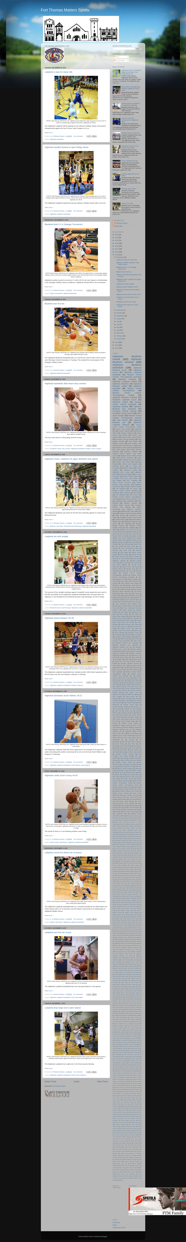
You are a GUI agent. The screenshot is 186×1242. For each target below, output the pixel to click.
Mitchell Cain (121, 1048)
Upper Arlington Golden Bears (133, 1157)
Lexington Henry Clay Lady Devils (132, 1013)
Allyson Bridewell (117, 826)
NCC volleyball (132, 480)
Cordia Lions (129, 711)
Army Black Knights (128, 620)
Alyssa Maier (116, 620)
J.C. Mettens (116, 972)
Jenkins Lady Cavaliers (130, 464)
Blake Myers (116, 844)
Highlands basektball (119, 653)
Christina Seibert (129, 869)
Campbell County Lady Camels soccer (128, 859)
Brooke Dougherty (134, 853)
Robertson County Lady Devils (121, 1122)
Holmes (126, 968)
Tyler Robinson (122, 690)
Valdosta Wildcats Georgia (129, 1159)
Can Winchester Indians (135, 861)
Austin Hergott (129, 622)
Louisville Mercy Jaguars (119, 1030)
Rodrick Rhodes (135, 1122)
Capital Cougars (119, 863)
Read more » (49, 132)
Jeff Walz (125, 742)
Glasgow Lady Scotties (121, 918)
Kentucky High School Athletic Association (128, 999)
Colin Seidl (136, 558)
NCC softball (124, 536)
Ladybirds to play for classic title (58, 72)
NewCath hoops (130, 1071)
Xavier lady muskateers (128, 1174)
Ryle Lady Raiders (119, 449)
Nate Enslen (116, 779)
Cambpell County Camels (119, 857)
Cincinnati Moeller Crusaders (132, 635)
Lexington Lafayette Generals (129, 663)
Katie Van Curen (120, 661)
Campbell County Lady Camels (60, 448)
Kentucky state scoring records (121, 1001)
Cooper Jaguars (124, 431)
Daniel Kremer (135, 888)
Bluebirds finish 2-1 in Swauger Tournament (64, 224)
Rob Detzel (136, 1120)
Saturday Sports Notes (129, 189)
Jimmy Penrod (119, 744)
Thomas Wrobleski (130, 688)
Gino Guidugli (137, 916)
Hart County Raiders (119, 931)
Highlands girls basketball (125, 501)
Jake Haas (125, 976)
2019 (116, 243)
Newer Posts (50, 1081)
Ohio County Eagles (118, 1097)
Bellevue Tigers (128, 468)
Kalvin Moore (137, 659)
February (120, 336)
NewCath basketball (118, 1069)
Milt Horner (133, 1046)
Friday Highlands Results (130, 161)
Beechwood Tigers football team (121, 838)
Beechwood (136, 836)
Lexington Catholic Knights (132, 486)
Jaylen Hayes (131, 546)
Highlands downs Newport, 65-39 (59, 618)
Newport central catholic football (130, 456)
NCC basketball (117, 672)
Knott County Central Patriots (133, 1003)
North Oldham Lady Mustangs (121, 1093)
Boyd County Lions (120, 542)
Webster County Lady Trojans (130, 811)
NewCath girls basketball (132, 1069)
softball (119, 1180)
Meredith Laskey (124, 770)
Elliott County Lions (118, 900)
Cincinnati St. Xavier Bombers (121, 558)
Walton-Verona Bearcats (124, 458)
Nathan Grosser (128, 779)
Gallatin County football (130, 723)
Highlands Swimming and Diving (129, 651)
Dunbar (114, 898)
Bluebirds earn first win (55, 304)
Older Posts (102, 1081)
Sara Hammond (127, 1130)
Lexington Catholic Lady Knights (131, 752)
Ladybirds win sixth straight (56, 536)
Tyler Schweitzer (128, 809)
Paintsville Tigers (128, 1102)
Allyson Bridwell (129, 826)
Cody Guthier (122, 879)
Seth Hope (116, 684)
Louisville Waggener (125, 1032)
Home (76, 1081)
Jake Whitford (131, 978)
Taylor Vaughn (125, 805)
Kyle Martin (123, 750)
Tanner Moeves (117, 688)
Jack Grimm (125, 972)
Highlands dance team (133, 964)
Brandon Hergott (134, 556)
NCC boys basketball (119, 777)
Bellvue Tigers (132, 840)
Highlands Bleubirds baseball (133, 941)
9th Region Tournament (133, 816)
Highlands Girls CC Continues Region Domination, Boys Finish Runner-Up (131, 72)
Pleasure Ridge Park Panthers (121, 1110)
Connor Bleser (117, 883)
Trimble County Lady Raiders (131, 1149)
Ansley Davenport (136, 587)
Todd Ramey (135, 805)
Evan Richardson (123, 904)
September (120, 316)
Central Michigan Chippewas (121, 707)
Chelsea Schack (137, 867)
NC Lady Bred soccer (130, 1054)
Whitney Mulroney (130, 1169)
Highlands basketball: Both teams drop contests (65, 383)
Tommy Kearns (117, 807)
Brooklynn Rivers (133, 633)
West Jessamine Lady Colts (126, 1167)
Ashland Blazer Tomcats (121, 505)
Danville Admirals (117, 890)
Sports (115, 1225)
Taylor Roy (115, 1145)
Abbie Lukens (130, 696)
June (118, 324)
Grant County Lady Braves (58, 842)
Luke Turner (132, 534)
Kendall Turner (131, 748)
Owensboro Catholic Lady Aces (129, 795)
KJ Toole (125, 993)
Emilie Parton (117, 595)
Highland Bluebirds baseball (126, 939)
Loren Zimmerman (121, 604)
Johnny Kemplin (131, 986)
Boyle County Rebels (129, 702)
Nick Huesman (118, 1089)
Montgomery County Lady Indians (132, 1050)
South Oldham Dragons (124, 1137)
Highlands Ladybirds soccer (125, 400)
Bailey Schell (126, 834)
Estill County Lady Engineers (121, 719)
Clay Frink (118, 711)
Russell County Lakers (129, 1126)
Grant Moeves (132, 922)
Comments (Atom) (60, 1086)
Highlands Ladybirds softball (125, 381)
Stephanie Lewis (118, 585)
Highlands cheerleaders (119, 964)
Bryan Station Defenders (123, 591)
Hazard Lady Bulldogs (118, 933)
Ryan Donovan (123, 1128)
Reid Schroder (131, 1118)
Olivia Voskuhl (131, 1097)
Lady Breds (130, 1005)
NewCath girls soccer (118, 1071)
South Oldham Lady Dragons (80, 765)
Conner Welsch (122, 881)
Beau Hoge (138, 540)
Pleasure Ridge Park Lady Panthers (130, 1108)
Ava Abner (118, 589)
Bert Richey (122, 842)
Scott (138, 1132)
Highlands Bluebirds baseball (127, 360)
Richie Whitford (125, 1120)
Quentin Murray (117, 797)
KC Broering (126, 990)
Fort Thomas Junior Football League (124, 721)
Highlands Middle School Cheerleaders (123, 960)
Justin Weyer (116, 990)
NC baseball (120, 488)
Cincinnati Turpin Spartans (122, 877)
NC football (126, 1056)
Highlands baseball (120, 407)
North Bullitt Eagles (118, 1091)
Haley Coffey (137, 544)
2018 (116, 246)
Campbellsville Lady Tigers (120, 861)
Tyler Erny (115, 1151)
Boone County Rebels (130, 476)
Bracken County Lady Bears (129, 628)
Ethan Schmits (132, 902)
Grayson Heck (135, 639)
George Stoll (129, 916)
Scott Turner (135, 682)
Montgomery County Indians (130, 774)
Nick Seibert (124, 612)
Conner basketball (134, 881)
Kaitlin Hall (128, 659)
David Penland (123, 715)
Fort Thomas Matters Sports (65, 10)
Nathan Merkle (127, 610)
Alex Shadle (129, 820)
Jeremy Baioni (132, 984)
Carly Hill (136, 863)
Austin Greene (125, 832)
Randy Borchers (135, 1116)
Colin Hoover (132, 879)
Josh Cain (122, 534)
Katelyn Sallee (135, 994)
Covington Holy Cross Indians (131, 460)
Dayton (137, 892)
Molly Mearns (131, 1048)
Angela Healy (135, 698)
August (119, 318)
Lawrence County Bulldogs (120, 1009)
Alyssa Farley (125, 698)
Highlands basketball (56, 139)
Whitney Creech (118, 443)
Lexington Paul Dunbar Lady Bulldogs (124, 1015)
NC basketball (126, 523)
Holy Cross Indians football (120, 970)
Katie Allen (115, 997)
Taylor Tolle (124, 1145)
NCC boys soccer (133, 777)
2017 (116, 249)
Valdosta (117, 1159)
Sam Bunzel (132, 799)
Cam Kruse (137, 855)
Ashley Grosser (117, 700)
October (119, 313)
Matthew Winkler (118, 569)
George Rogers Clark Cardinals (121, 914)
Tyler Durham (117, 809)
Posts (116, 57)
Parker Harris (124, 680)
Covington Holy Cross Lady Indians (125, 478)
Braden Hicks (137, 630)
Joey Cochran (135, 562)
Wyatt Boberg (124, 1172)
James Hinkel (121, 980)
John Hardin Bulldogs (120, 565)
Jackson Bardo (124, 657)
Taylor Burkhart (135, 1143)
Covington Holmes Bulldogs (125, 439)
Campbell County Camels (123, 413)
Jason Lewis (124, 982)
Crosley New (125, 888)
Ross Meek (123, 799)
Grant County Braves (130, 920)
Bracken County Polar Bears (121, 630)
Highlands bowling (130, 470)
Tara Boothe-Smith (124, 1143)
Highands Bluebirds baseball (131, 935)
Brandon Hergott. (117, 850)
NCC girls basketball (133, 1062)
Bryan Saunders (117, 635)
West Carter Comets (124, 1165)
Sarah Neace (118, 1132)
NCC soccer (133, 495)
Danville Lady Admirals (130, 890)
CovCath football (134, 883)
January (119, 339)
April (118, 330)
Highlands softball (120, 402)
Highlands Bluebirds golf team (122, 598)
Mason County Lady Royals (130, 567)
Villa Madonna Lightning (131, 694)
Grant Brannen (117, 920)
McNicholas (133, 1042)
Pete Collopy (124, 614)
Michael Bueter (130, 772)
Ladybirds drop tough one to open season (63, 1008)
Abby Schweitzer (132, 818)
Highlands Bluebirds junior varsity (129, 949)
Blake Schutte (137, 589)
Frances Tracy (129, 908)
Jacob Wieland (135, 974)
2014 (116, 342)
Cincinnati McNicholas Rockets (125, 873)
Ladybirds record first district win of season (63, 852)
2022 (116, 235)
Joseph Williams (124, 988)
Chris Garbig (118, 869)
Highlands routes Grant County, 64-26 (61, 775)
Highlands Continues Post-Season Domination (130, 147)
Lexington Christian (125, 1011)
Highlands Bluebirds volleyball (125, 397)
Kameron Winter (135, 993)
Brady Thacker (126, 848)
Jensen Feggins (117, 659)
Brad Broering (127, 846)
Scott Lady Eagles (77, 997)
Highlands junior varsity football (122, 735)
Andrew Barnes (130, 828)
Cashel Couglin (134, 865)
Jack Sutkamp (129, 739)
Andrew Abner (123, 587)
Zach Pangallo (117, 696)
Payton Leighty (116, 1106)
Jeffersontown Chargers (119, 984)
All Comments (119, 60)
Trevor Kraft (118, 1149)
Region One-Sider (127, 203)
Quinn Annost (130, 797)
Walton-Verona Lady (118, 1163)
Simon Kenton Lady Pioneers (131, 437)
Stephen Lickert (131, 585)
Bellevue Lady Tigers (56, 526)
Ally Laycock (135, 824)
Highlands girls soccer (127, 511)
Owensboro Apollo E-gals (132, 1100)
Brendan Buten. (129, 850)
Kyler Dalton (116, 752)
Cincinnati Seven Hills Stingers (133, 875)
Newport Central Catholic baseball (127, 447)
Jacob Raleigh (126, 974)
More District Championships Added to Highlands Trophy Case (131, 88)
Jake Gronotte (116, 976)
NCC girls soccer (117, 1065)
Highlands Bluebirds (70, 293)
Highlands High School (125, 953)
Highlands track (117, 968)
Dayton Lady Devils (56, 922)
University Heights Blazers (127, 1151)
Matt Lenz (130, 766)
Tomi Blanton (121, 1147)
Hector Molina (129, 933)
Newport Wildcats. (125, 1085)
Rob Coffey (135, 614)
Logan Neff (123, 758)
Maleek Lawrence (130, 1038)
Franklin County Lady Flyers (129, 910)
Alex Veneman (134, 618)
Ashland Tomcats (136, 554)
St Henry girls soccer (132, 686)
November (120, 310)
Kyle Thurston (134, 750)
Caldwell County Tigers (130, 705)
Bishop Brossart (120, 556)
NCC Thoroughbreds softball (130, 548)
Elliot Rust (136, 898)
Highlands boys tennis (132, 962)
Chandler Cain (127, 867)
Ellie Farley (122, 898)
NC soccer (134, 488)
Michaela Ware (130, 569)
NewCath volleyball (131, 451)
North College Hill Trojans (132, 1091)
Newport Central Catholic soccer (130, 499)
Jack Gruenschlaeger (135, 972)
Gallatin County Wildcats (132, 912)
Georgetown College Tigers (121, 725)
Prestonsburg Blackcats (125, 1114)
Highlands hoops (117, 966)
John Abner (122, 986)
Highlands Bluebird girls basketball (126, 643)
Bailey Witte (116, 836)
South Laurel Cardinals (127, 803)
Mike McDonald (134, 670)
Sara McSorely (137, 1130)
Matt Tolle (138, 766)
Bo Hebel (126, 700)
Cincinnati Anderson (125, 871)
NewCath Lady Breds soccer (122, 550)
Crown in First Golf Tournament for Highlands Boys (130, 120)
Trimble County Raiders (132, 807)
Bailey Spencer (136, 834)
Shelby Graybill (126, 684)
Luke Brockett (137, 760)
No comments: (78, 136)
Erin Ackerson (121, 902)
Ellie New (129, 898)
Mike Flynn (125, 1046)
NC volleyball (120, 495)
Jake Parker (121, 978)
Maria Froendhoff (131, 764)
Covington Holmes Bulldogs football (125, 637)
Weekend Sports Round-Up (130, 133)
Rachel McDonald (124, 1116)
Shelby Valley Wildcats (126, 801)
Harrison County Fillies (120, 929)
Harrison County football (135, 929)
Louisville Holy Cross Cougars (130, 1028)
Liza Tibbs (115, 1021)
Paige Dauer (116, 1102)
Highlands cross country (121, 472)
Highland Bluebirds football (131, 727)
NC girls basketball (136, 1056)
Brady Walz (136, 848)
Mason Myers (133, 1040)
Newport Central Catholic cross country (127, 791)
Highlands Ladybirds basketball (60, 214)
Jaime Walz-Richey (123, 602)
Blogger (104, 1236)
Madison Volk (130, 1036)
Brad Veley (136, 846)
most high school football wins (121, 1178)
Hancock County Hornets (125, 927)
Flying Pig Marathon (118, 906)
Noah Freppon (136, 1089)
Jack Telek (117, 974)
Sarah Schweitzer (129, 1132)
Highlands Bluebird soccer (131, 595)
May (118, 327)
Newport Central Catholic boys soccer (129, 789)
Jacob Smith (135, 657)
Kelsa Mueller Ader (125, 997)
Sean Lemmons (131, 1134)
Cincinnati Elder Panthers (121, 493)
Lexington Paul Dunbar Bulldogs (123, 756)
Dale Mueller (122, 420)
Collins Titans (124, 593)
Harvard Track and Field (133, 931)
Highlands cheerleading (131, 733)
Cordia (125, 883)
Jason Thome (135, 982)
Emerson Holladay (131, 900)
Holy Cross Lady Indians (128, 737)
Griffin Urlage (137, 641)
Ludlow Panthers (125, 760)
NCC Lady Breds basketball (122, 1058)
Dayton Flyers (116, 894)
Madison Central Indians (124, 762)
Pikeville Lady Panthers (129, 1106)
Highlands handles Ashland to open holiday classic (67, 147)
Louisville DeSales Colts (128, 606)
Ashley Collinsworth (128, 830)
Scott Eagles (124, 552)
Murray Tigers (133, 1052)
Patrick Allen (123, 1104)
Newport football (137, 1085)
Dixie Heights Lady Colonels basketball (129, 896)
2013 (116, 345)
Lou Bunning (129, 1023)
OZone (137, 1095)
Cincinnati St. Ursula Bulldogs (132, 709)
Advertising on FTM (119, 1227)
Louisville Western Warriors (131, 667)
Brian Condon (123, 853)
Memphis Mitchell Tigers (125, 1044)
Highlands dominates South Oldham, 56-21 (63, 696)
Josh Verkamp (135, 988)
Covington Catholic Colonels (125, 411)
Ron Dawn (132, 1124)
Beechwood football (120, 840)
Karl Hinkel (126, 994)
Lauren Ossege (135, 1007)
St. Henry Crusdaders (124, 1139)
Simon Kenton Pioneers (122, 482)
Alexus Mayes (124, 554)
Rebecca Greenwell (118, 1118)
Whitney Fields (119, 1169)
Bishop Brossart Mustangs (73, 526)
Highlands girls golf (126, 655)
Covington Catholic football (128, 713)
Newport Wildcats (127, 433)
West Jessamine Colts (120, 814)
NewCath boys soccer (126, 571)
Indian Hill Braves (134, 970)
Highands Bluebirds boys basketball (123, 937)
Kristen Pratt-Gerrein (119, 1005)
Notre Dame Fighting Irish (127, 1095)
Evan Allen (136, 719)
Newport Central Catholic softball (130, 513)
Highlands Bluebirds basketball (60, 373)
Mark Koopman (122, 1040)
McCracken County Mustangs (124, 768)
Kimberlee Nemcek (118, 1003)
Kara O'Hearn (116, 994)
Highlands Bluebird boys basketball (124, 943)
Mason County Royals (119, 670)
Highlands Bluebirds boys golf (122, 647)
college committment (133, 1176)
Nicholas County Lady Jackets (122, 1087)
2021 (116, 237)
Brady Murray (116, 848)
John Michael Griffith (125, 746)
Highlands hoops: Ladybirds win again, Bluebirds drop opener (71, 459)
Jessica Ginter (123, 562)
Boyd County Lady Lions (120, 626)
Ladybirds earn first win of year (58, 932)
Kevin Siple (136, 1001)
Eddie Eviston (124, 639)
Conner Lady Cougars (123, 429)
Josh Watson (137, 746)
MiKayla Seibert (136, 770)
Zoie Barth (123, 1176)
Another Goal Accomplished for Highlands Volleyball (131, 104)
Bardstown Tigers (126, 836)
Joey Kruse (131, 744)
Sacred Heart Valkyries (78, 1075)
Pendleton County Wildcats (121, 682)
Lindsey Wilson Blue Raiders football (129, 1019)
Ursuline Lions (133, 692)
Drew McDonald (126, 544)
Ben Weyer (127, 589)
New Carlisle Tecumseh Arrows (130, 1067)
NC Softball (137, 493)
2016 (116, 252)
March (119, 333)
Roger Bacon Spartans (119, 1124)
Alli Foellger (126, 824)
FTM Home (116, 1222)
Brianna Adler (132, 542)
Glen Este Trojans (134, 918)
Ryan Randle (132, 1128)
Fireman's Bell (135, 904)
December (120, 257)
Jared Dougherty (131, 980)
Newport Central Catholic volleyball (125, 490)
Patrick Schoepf (134, 1104)
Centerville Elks (117, 867)
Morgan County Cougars (93, 448)
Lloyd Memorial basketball (128, 1021)
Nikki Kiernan (120, 515)
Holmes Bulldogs (134, 968)
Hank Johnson (137, 927)
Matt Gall (122, 766)
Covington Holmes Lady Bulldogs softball (123, 885)
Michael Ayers (119, 772)
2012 (116, 348)
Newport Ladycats (77, 685)
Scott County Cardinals (119, 1134)
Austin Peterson (135, 832)
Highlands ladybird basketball (131, 966)
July (118, 321)
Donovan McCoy (120, 519)
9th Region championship (119, 818)
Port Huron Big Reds (126, 1112)
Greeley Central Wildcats (126, 925)
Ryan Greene (125, 581)
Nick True (122, 579)
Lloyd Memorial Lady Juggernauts (123, 665)
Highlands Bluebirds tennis (120, 951)
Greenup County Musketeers (121, 641)
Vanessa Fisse (117, 694)
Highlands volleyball (127, 379)
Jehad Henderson (136, 742)
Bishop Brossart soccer (133, 842)
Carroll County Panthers (120, 865)
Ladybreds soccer (123, 1007)
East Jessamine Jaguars (131, 717)
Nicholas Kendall (137, 1087)
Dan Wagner (117, 480)
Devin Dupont (127, 894)
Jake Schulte (119, 546)
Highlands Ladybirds (119, 561)
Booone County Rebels (128, 844)
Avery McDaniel (117, 834)
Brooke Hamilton (117, 855)
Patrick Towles (135, 680)
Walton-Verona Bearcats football (130, 1161)
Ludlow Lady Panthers (120, 1034)
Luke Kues (132, 1034)
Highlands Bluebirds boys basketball (125, 645)
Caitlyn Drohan (127, 855)
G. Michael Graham (121, 223)
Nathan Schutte (127, 1065)
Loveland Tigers (137, 1032)
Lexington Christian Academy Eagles (127, 754)
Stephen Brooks (129, 1141)
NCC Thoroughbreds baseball (127, 1060)
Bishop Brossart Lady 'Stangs (130, 624)
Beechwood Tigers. (136, 838)
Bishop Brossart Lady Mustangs (60, 608)
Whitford (139, 1167)
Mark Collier (119, 226)
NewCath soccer (118, 466)
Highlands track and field (127, 600)
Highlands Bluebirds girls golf (122, 729)
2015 (116, 255)
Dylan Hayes (135, 593)
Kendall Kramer (119, 748)
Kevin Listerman (136, 602)
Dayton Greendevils (56, 293)
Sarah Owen (132, 616)
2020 (116, 240)
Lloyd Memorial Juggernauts (131, 445)
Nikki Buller (127, 1089)
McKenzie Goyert (122, 1042)
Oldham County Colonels (121, 793)
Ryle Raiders (133, 441)
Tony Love (130, 1147)
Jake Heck (133, 976)
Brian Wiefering (120, 633)
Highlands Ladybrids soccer (131, 957)
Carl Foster (129, 863)
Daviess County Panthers (126, 892)
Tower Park (138, 1147)
